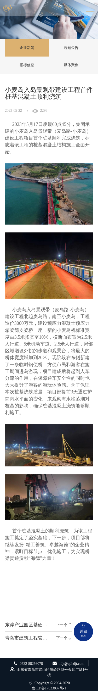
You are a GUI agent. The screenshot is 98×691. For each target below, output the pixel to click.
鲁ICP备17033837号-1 (49, 688)
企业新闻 (27, 48)
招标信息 (27, 65)
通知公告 (71, 48)
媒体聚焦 (71, 65)
